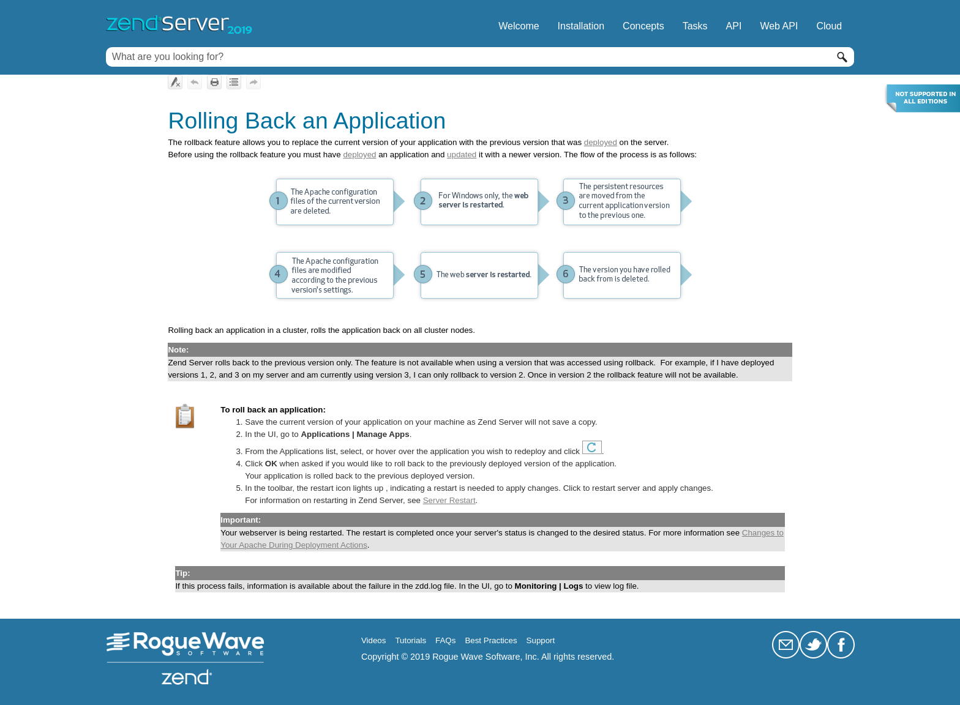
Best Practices (491, 640)
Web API (779, 26)
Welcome (518, 26)
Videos (373, 640)
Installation (581, 26)
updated (461, 154)
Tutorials (410, 640)
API (734, 26)
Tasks (695, 26)
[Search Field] (480, 57)
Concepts (643, 26)
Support (541, 640)
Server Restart (449, 500)
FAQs (445, 640)
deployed (600, 142)
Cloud (829, 26)
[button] (842, 57)
